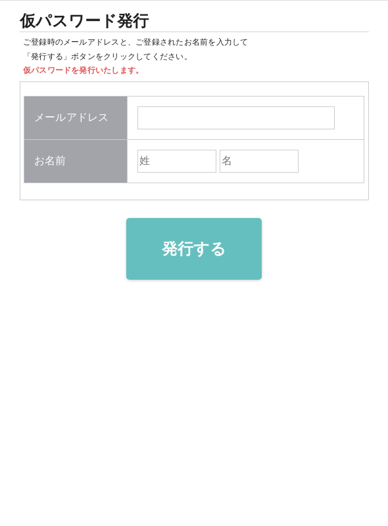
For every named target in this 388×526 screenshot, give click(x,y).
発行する (194, 248)
